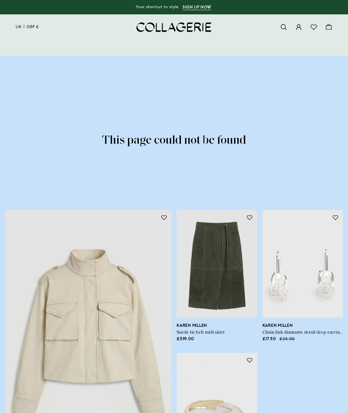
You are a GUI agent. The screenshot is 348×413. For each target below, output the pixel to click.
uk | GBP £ (27, 27)
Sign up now (196, 7)
